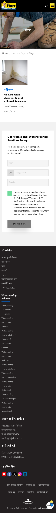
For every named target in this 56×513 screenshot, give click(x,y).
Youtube (4, 474)
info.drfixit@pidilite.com (16, 457)
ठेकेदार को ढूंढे (44, 485)
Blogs (31, 53)
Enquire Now (19, 223)
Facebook (9, 474)
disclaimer (18, 210)
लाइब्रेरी (4, 270)
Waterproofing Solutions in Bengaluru (7, 309)
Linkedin (25, 474)
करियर (21, 492)
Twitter (14, 474)
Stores (3, 274)
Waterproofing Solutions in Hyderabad (7, 385)
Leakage (14, 106)
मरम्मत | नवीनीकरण (9, 257)
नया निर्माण (5, 261)
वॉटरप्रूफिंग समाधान (9, 279)
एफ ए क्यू (11, 492)
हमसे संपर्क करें (42, 492)
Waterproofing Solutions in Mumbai (7, 322)
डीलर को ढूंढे (30, 485)
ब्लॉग (3, 266)
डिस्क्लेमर (30, 492)
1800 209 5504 (15, 452)
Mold (21, 106)
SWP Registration (8, 287)
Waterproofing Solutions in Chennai (7, 343)
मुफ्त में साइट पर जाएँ (15, 485)
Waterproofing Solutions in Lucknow (7, 356)
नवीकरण (8, 90)
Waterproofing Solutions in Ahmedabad (7, 406)
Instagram (19, 474)
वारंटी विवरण (6, 283)
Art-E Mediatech (43, 508)
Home (8, 5)
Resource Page (18, 53)
